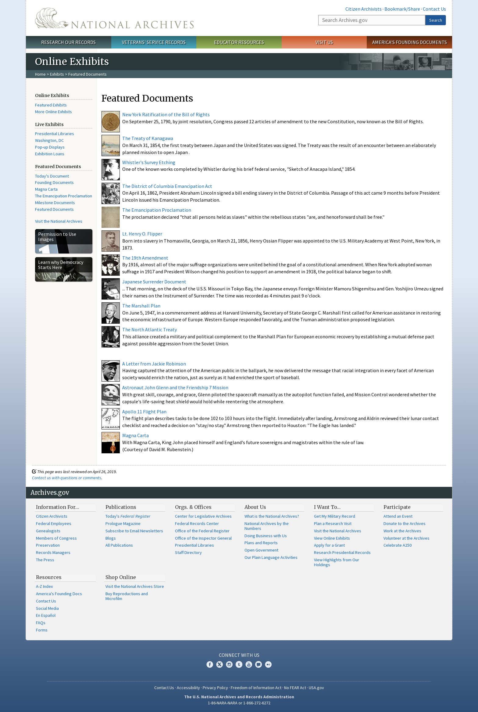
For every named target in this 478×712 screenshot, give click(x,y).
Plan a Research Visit (332, 523)
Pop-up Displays (50, 147)
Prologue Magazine (123, 523)
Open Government (261, 550)
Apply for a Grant (329, 545)
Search (435, 20)
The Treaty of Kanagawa (147, 138)
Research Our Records (68, 42)
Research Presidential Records (342, 552)
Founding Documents (54, 182)
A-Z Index (44, 586)
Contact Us (434, 9)
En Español (45, 615)
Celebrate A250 (397, 545)
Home (40, 74)
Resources (49, 577)
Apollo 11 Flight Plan (144, 411)
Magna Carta (46, 189)
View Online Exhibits (332, 538)
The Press (45, 560)
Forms (42, 630)
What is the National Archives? (271, 516)
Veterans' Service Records (154, 42)
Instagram (229, 664)
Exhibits (57, 74)
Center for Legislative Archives (203, 516)
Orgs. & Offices (193, 507)
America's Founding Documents (409, 42)
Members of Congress (56, 538)
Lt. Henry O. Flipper (142, 234)
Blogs (110, 538)
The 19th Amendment (145, 258)
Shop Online (120, 577)
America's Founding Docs (59, 593)
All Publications (119, 545)
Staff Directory (188, 552)
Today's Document (52, 176)
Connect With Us (239, 655)
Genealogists (48, 531)
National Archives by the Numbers (266, 526)
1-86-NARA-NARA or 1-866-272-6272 (239, 703)
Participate (397, 507)
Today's (127, 516)
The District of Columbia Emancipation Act (167, 186)
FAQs (40, 622)
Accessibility (188, 687)
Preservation (48, 545)
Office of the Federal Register (202, 531)
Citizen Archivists (363, 9)
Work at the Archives (402, 531)
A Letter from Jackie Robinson (154, 364)
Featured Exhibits (51, 105)
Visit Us (324, 42)
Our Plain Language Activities (271, 557)
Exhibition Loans (49, 153)
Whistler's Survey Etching (148, 162)
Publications (120, 507)
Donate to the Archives (404, 523)
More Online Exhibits (53, 111)
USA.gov (316, 687)
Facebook (209, 664)
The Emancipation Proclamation (63, 196)
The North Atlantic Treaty (149, 329)
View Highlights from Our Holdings (336, 562)
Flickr (268, 664)
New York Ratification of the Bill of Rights (166, 114)
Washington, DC (49, 140)
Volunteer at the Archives (406, 538)
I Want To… (327, 507)
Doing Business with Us (265, 535)
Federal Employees (53, 523)
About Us (255, 507)
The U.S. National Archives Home (114, 18)
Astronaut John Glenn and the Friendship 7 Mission (175, 387)
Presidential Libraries (54, 133)
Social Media (47, 608)
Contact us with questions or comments (66, 477)
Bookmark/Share (402, 9)
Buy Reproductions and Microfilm (126, 596)
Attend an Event (397, 516)
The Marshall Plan (141, 306)
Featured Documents (54, 209)
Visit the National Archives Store (134, 586)
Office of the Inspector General (203, 538)
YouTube (248, 664)
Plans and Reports (261, 542)
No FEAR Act (295, 687)
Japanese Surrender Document (154, 282)
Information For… (57, 507)
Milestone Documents (55, 202)
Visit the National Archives (58, 221)
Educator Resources (239, 42)
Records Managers (53, 552)
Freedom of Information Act (256, 687)
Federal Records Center (197, 523)
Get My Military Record (334, 516)
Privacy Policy (215, 687)
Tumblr (239, 664)
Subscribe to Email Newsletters (134, 531)
